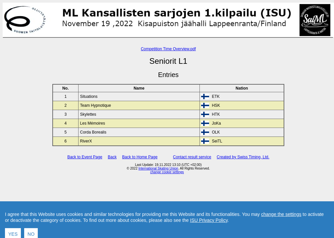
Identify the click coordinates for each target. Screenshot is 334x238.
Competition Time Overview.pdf (168, 49)
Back (112, 157)
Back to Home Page (140, 157)
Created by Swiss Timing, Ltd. (243, 157)
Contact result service (192, 157)
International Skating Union (158, 168)
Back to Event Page (84, 157)
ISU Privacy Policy (209, 235)
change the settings (281, 229)
